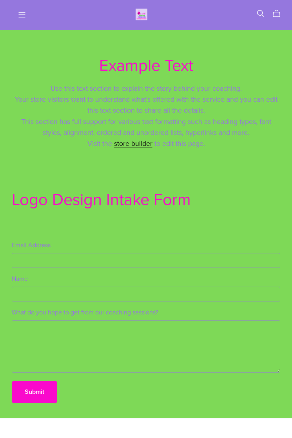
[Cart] (280, 14)
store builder (133, 144)
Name (20, 279)
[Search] (260, 13)
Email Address (31, 245)
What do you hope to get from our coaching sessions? (85, 312)
